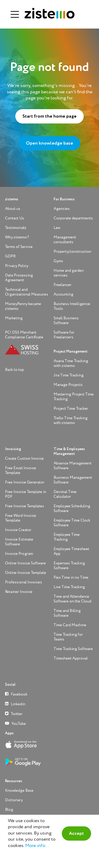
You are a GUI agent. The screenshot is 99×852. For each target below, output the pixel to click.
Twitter (13, 713)
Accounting (63, 294)
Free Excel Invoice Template (20, 470)
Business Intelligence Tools (72, 306)
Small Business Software (66, 320)
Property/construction (72, 252)
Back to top (14, 370)
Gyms (58, 261)
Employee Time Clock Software (72, 522)
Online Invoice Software (25, 563)
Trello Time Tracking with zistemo (71, 420)
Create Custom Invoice (24, 458)
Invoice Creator (18, 530)
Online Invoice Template (25, 573)
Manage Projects (68, 385)
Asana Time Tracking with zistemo (71, 363)
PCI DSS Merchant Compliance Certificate (24, 334)
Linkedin (15, 704)
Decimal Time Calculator (65, 494)
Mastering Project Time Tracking (74, 396)
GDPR (10, 256)
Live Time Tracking (69, 587)
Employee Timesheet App (71, 551)
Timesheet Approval (71, 658)
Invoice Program (19, 554)
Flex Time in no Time (71, 577)
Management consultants (65, 239)
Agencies (62, 209)
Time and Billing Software (67, 613)
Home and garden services (69, 273)
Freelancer (63, 285)
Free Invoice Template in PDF (25, 494)
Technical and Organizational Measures (26, 292)
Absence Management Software (73, 465)
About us (12, 209)
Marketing (14, 318)
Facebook (16, 694)
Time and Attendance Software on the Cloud (72, 599)
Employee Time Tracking (67, 537)
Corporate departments (73, 218)
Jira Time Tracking (69, 375)
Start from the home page (49, 116)
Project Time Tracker (71, 409)
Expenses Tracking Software (69, 565)
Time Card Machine (70, 625)
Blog (9, 810)
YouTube (15, 723)
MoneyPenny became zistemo (23, 306)
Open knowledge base (49, 143)
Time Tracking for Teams (68, 637)
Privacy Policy (16, 266)
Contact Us (14, 218)
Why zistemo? (17, 237)
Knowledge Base (19, 791)
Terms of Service (19, 247)
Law (57, 228)
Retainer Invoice (18, 592)
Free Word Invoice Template (20, 518)
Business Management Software (73, 480)
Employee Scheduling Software (72, 508)
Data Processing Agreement (19, 277)
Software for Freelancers (64, 334)
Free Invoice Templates (24, 506)
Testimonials (15, 228)
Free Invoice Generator (24, 482)
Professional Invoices (23, 582)
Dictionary (14, 800)
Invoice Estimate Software (19, 541)
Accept (76, 833)
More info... (37, 845)
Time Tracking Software (73, 649)
